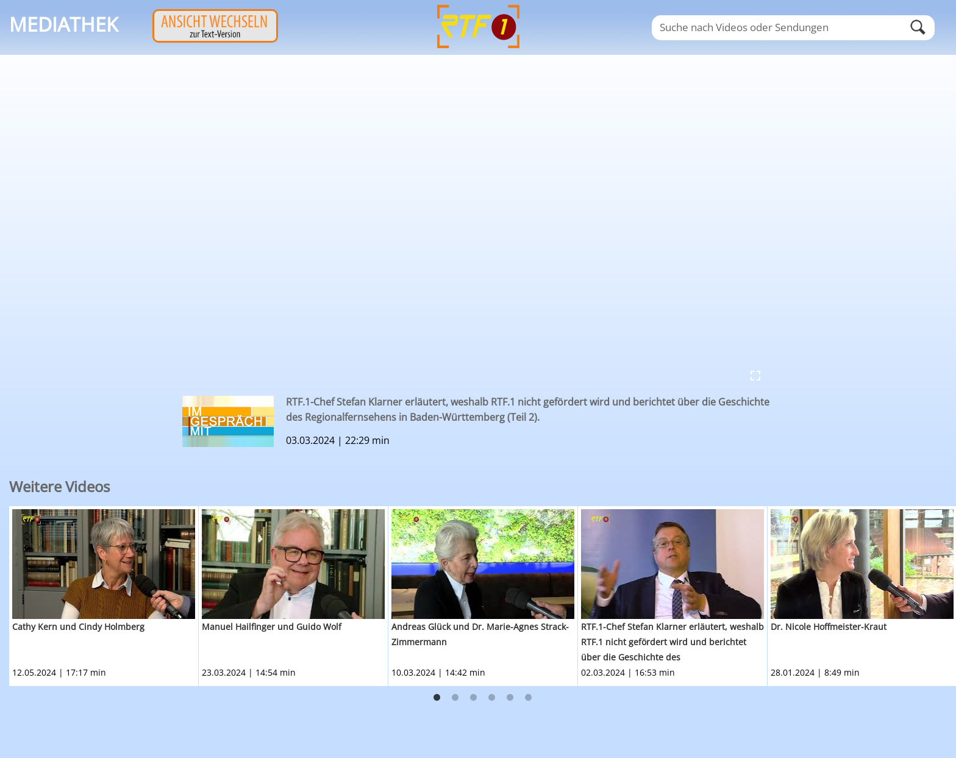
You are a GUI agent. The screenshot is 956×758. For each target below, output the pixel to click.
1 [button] (437, 698)
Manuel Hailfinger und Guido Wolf (271, 626)
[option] (104, 596)
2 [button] (455, 698)
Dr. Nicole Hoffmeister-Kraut (828, 626)
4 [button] (492, 698)
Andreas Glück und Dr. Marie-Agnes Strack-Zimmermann (480, 634)
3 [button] (474, 698)
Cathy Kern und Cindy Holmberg (78, 626)
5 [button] (510, 698)
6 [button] (529, 698)
